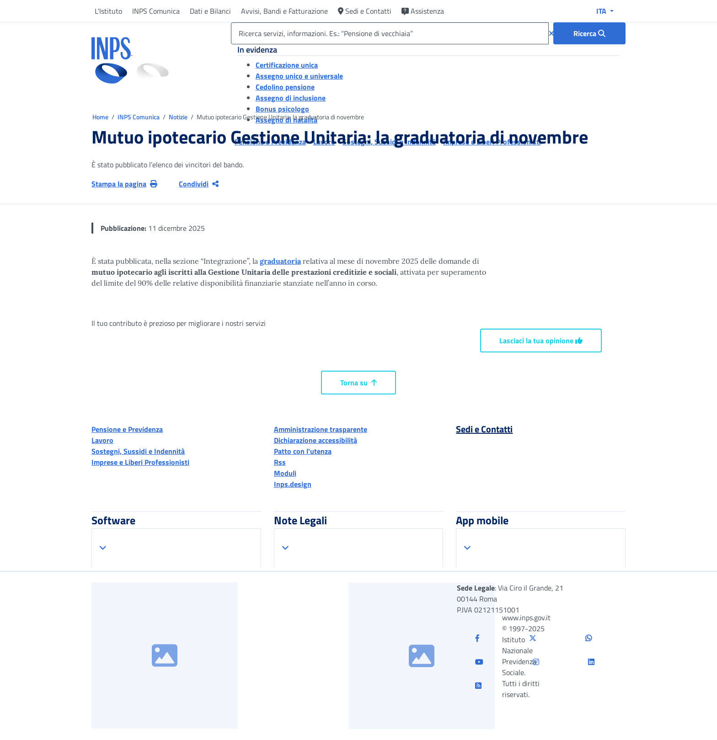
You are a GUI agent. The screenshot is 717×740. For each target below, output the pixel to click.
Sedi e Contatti (364, 10)
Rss (280, 462)
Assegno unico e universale (299, 75)
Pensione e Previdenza (127, 429)
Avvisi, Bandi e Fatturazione (284, 10)
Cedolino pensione (285, 86)
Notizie (178, 117)
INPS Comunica (156, 10)
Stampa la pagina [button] (124, 183)
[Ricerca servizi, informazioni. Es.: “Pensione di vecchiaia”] (390, 33)
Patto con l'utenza (303, 451)
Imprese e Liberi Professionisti (140, 462)
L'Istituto (108, 10)
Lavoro (102, 440)
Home (101, 117)
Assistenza (422, 10)
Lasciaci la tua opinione (541, 340)
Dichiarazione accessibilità (315, 440)
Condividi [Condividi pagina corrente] (199, 183)
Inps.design (292, 484)
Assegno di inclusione (291, 97)
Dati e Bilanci (210, 10)
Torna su (358, 382)
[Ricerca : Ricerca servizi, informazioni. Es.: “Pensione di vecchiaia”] (589, 33)
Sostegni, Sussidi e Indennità (138, 451)
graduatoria (280, 261)
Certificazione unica (287, 64)
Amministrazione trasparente (320, 429)
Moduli (285, 473)
